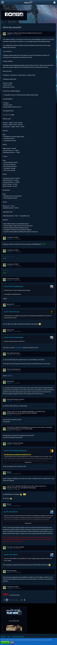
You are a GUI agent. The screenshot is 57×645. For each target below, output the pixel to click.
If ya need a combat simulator (15, 547)
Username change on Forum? (15, 399)
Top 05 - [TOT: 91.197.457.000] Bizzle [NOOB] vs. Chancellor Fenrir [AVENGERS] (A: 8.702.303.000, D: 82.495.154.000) (26, 412)
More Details (5, 642)
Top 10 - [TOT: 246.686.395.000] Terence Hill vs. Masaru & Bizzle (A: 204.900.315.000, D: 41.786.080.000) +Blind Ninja (26, 487)
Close (11, 642)
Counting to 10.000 (12, 237)
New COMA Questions (13, 353)
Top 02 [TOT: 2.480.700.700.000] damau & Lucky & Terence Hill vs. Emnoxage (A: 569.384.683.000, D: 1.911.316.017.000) (29, 428)
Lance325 (9, 34)
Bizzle (10, 375)
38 (21, 600)
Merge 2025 (10, 304)
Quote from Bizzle (11, 512)
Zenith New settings (13, 278)
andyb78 (19, 347)
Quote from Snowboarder (13, 286)
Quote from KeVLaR (11, 312)
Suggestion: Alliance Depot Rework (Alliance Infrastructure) (24, 33)
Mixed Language (11, 570)
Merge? (9, 472)
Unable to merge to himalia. (15, 443)
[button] (2, 2)
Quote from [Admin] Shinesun (15, 451)
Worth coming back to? (14, 369)
